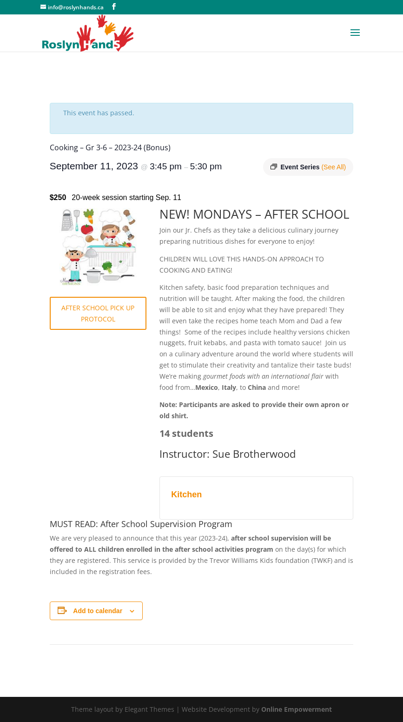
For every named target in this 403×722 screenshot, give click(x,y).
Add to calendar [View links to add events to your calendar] (97, 611)
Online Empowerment (296, 709)
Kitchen (186, 494)
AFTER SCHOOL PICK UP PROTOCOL (97, 313)
